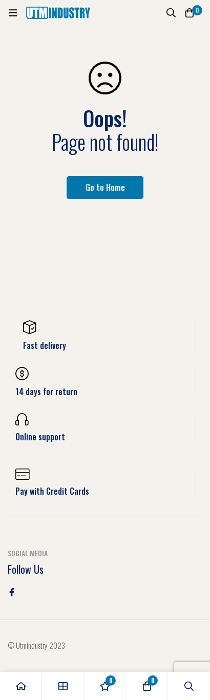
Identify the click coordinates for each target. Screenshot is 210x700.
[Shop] (63, 686)
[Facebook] (12, 592)
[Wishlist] (105, 686)
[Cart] (189, 13)
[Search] (171, 13)
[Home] (21, 686)
